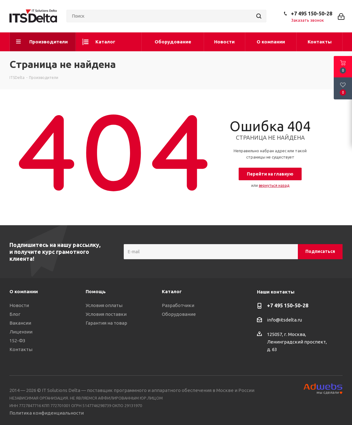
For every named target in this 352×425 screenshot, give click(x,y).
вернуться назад (274, 185)
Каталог (172, 291)
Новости (19, 305)
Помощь (96, 291)
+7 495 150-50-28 (311, 13)
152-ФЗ (17, 340)
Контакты (20, 349)
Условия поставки (106, 314)
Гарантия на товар (106, 323)
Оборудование (179, 314)
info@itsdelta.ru (284, 319)
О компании (23, 291)
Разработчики (178, 305)
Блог (14, 314)
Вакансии (20, 323)
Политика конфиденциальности (46, 413)
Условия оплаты (104, 305)
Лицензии (20, 331)
